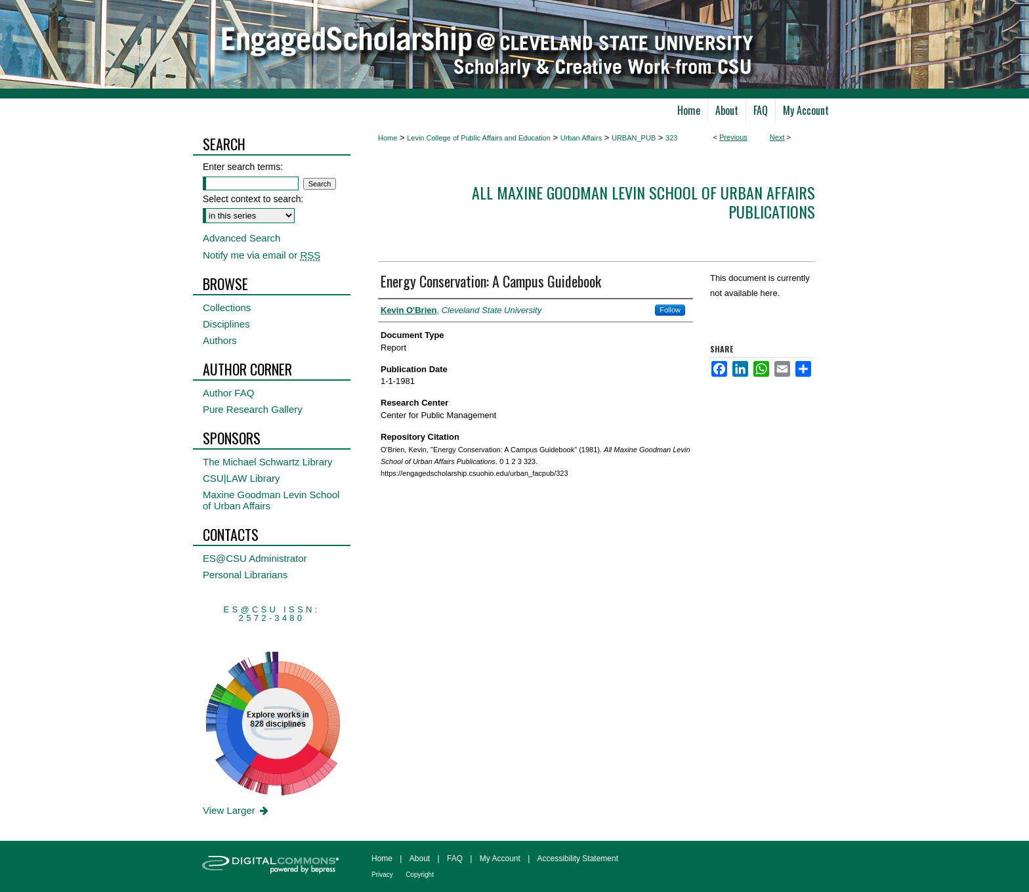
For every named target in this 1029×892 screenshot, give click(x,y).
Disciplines (226, 323)
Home (387, 138)
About (420, 858)
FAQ (455, 858)
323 (671, 138)
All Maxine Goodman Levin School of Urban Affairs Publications (643, 202)
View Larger (236, 810)
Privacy (382, 874)
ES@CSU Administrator (255, 558)
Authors (220, 340)
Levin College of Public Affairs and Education (479, 138)
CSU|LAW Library (241, 478)
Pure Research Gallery (253, 409)
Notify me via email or (261, 255)
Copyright (420, 874)
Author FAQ (228, 392)
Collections (227, 307)
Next (777, 137)
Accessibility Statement (577, 858)
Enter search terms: (243, 166)
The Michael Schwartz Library (268, 461)
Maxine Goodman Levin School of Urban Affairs (271, 500)
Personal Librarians (245, 574)
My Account (500, 858)
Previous (733, 137)
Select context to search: (253, 199)
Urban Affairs (581, 138)
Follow (670, 310)
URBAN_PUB (634, 138)
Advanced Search (241, 238)
